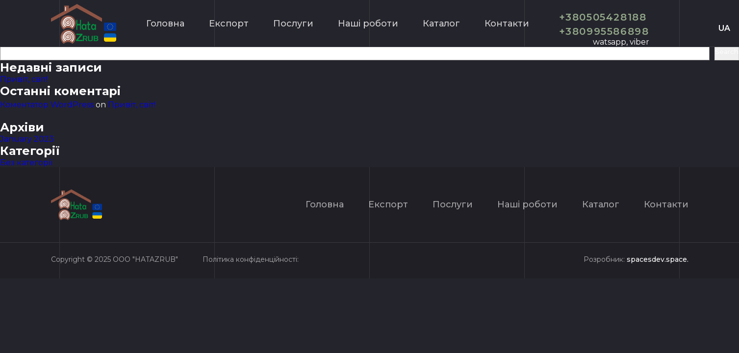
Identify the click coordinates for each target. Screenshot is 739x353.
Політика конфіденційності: (251, 259)
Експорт (229, 23)
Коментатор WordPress (47, 104)
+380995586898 (604, 31)
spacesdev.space (657, 259)
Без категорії (26, 162)
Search (727, 51)
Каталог (441, 23)
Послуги (293, 23)
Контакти (506, 23)
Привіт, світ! (24, 79)
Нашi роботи (368, 23)
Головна (165, 23)
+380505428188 (603, 17)
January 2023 (27, 139)
